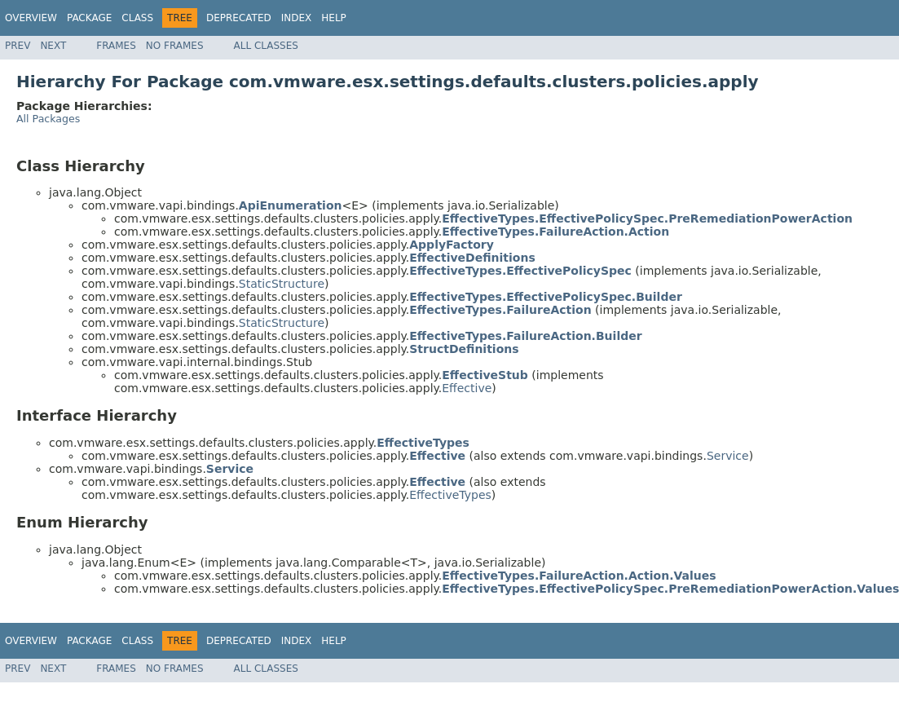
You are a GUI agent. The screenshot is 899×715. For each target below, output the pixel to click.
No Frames (175, 45)
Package (89, 18)
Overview (31, 18)
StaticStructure (281, 283)
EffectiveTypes (450, 494)
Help (333, 18)
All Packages (48, 119)
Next (53, 45)
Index (296, 18)
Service (728, 455)
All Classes (266, 45)
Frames (116, 45)
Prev (17, 45)
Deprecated (238, 18)
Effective (466, 388)
